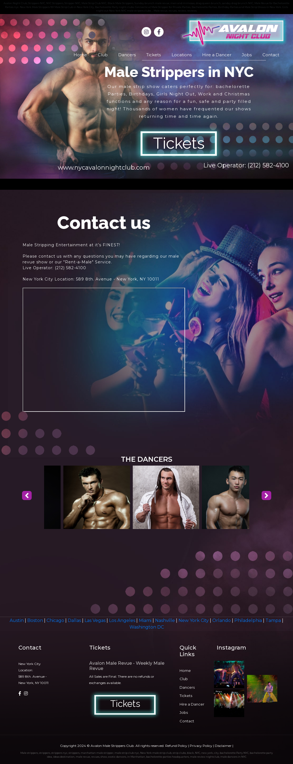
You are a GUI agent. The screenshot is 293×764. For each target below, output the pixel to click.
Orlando (222, 620)
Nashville (165, 620)
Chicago (56, 620)
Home (80, 54)
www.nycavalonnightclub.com (104, 167)
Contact (270, 54)
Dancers (127, 54)
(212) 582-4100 (268, 165)
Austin (17, 620)
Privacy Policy (201, 746)
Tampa (273, 620)
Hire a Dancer (216, 54)
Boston (35, 620)
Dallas (75, 620)
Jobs (247, 54)
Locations (182, 54)
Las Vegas (96, 620)
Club (103, 54)
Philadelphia (248, 620)
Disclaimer (223, 746)
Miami (146, 620)
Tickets (153, 54)
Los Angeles (122, 620)
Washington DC (146, 627)
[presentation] (27, 496)
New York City (194, 620)
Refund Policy (176, 746)
